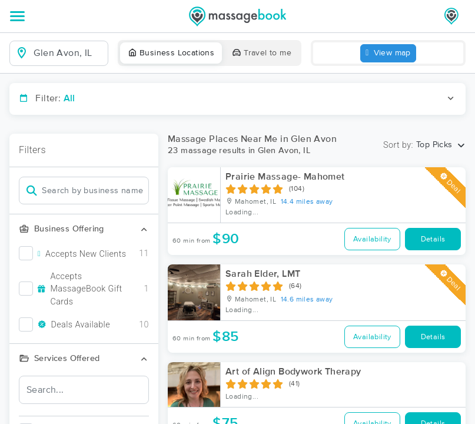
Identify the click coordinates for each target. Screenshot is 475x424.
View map (388, 53)
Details (433, 239)
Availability (372, 239)
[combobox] (68, 53)
